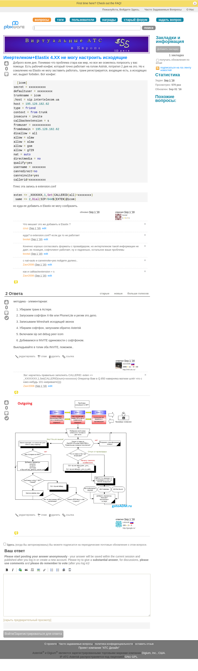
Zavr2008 (28, 264)
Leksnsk (126, 522)
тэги (60, 19)
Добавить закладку (168, 49)
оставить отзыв (144, 643)
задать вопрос (169, 19)
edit (44, 228)
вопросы (42, 19)
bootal (124, 215)
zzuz (25, 228)
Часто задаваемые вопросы (163, 9)
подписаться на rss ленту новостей (175, 69)
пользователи (83, 19)
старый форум (135, 19)
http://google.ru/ (129, 528)
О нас (190, 9)
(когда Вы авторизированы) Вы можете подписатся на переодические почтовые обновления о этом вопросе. (77, 544)
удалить (55, 356)
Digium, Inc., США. (154, 653)
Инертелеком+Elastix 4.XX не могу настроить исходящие (65, 57)
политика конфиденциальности (114, 643)
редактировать (27, 356)
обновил (90, 212)
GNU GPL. (131, 656)
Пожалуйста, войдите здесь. (121, 9)
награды (109, 19)
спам (44, 356)
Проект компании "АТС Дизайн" (99, 647)
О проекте (50, 643)
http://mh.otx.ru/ (129, 370)
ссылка (70, 356)
